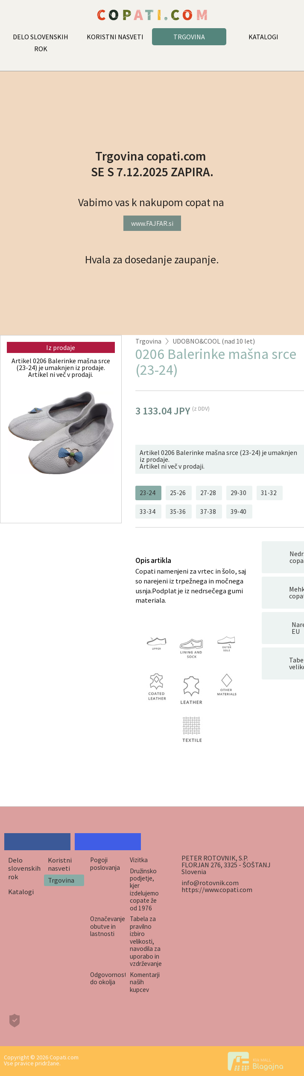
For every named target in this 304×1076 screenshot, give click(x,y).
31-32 (269, 493)
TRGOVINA (189, 36)
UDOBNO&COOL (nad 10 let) (213, 341)
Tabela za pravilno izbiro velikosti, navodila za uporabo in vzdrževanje (146, 941)
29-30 (238, 493)
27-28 (208, 493)
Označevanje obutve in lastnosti (107, 926)
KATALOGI (263, 36)
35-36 (178, 511)
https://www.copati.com (216, 889)
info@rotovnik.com (210, 882)
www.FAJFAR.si (152, 223)
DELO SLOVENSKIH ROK (40, 42)
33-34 (147, 511)
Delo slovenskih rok (24, 868)
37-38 (208, 511)
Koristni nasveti (60, 864)
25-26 (178, 493)
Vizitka (139, 860)
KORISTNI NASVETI (115, 36)
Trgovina (148, 341)
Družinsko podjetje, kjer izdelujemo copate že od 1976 (144, 889)
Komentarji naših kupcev (145, 982)
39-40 (238, 511)
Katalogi (21, 891)
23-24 (147, 493)
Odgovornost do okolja (108, 978)
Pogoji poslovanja (105, 863)
